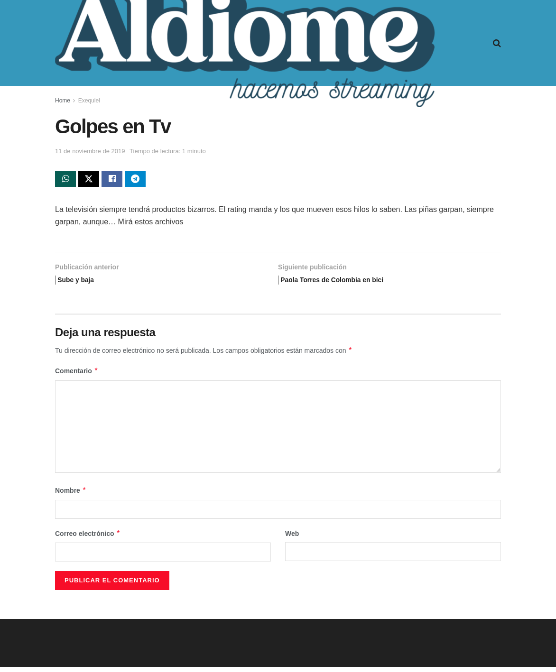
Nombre (70, 496)
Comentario (76, 376)
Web (292, 539)
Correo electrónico (87, 539)
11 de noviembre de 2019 (90, 151)
